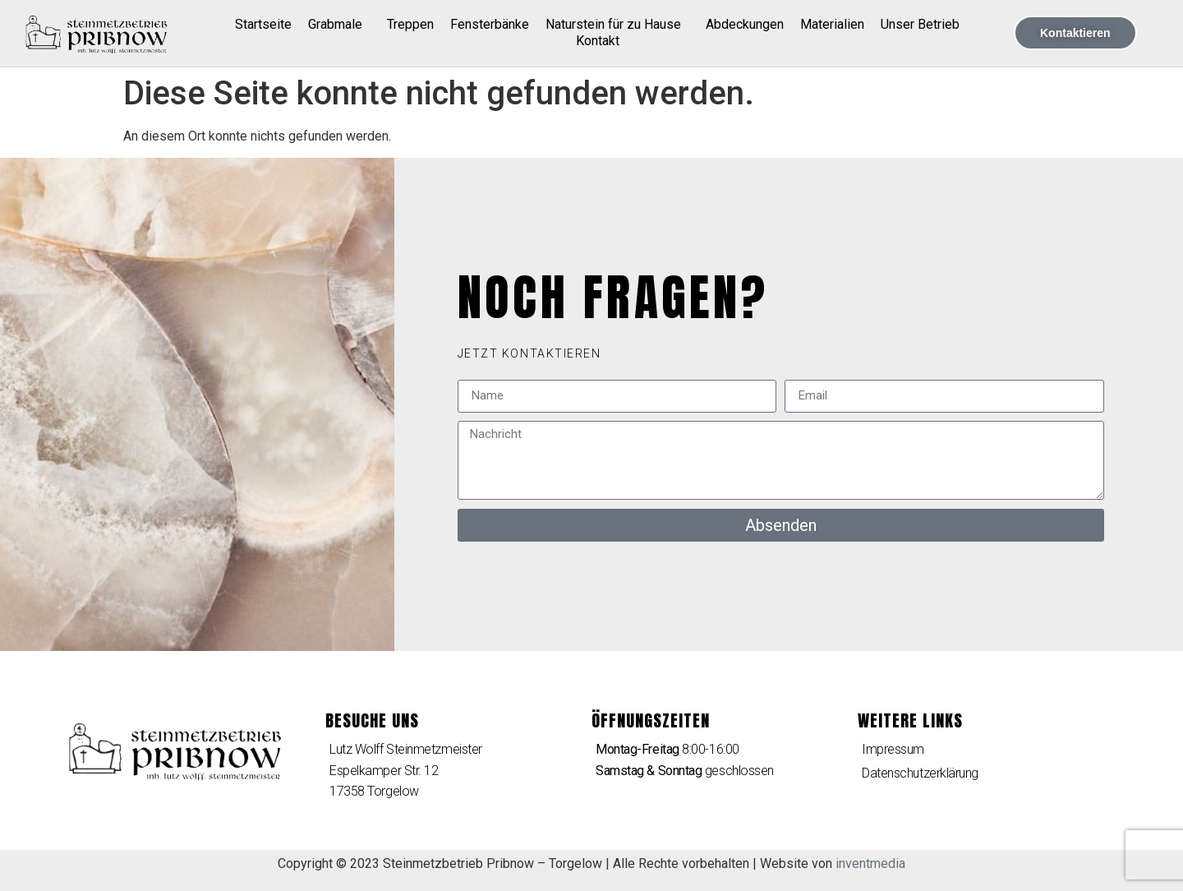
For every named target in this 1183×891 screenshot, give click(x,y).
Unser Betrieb (920, 24)
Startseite (263, 24)
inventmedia (870, 863)
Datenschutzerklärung (920, 773)
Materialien (832, 24)
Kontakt (597, 40)
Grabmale (339, 24)
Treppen (410, 24)
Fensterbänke (489, 24)
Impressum (893, 749)
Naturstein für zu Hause (617, 24)
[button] (529, 353)
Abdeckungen (745, 24)
